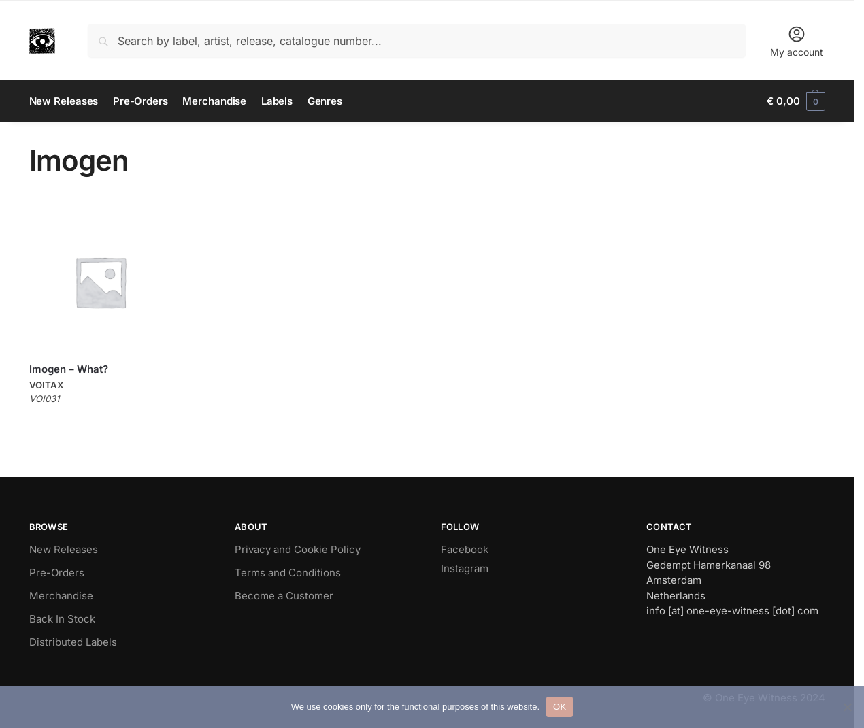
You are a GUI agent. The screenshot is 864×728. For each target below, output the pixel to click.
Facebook (464, 549)
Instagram (464, 568)
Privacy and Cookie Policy (298, 549)
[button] (796, 101)
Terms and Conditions (288, 572)
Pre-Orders (56, 572)
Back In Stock (62, 618)
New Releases (63, 549)
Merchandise (61, 595)
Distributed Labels (73, 641)
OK (559, 706)
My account (796, 41)
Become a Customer (284, 595)
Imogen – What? (68, 369)
